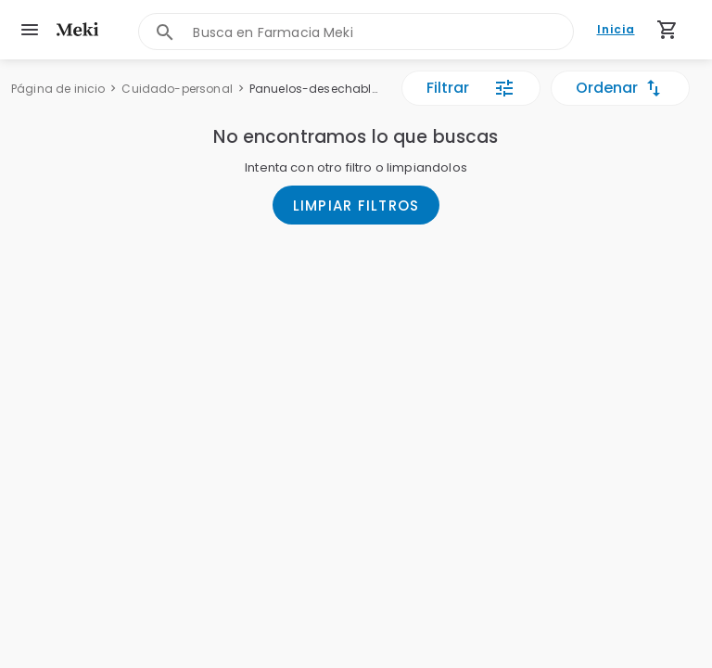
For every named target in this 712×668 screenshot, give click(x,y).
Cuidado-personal (176, 88)
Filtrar (470, 88)
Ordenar (620, 88)
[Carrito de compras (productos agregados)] (667, 29)
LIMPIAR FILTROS (356, 205)
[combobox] (382, 32)
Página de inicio (58, 88)
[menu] (29, 29)
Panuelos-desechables (315, 88)
